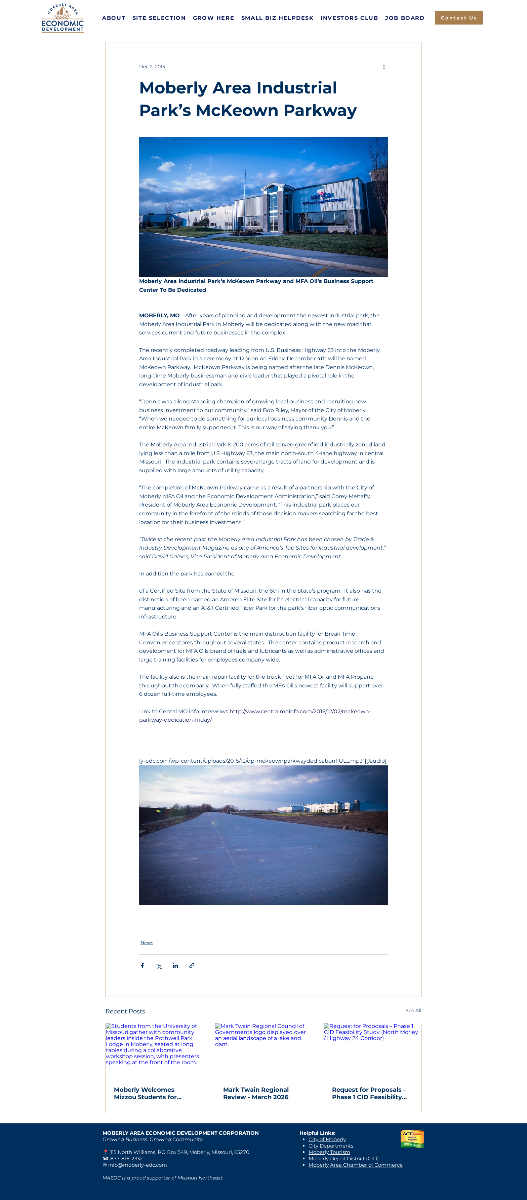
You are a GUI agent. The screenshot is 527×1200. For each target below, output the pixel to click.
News (146, 942)
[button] (114, 18)
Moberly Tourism (329, 1152)
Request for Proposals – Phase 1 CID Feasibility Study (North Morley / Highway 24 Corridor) (369, 1093)
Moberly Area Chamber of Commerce (356, 1165)
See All (413, 1010)
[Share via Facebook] (142, 965)
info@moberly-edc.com (137, 1165)
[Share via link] (192, 965)
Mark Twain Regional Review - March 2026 (256, 1093)
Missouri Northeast (199, 1178)
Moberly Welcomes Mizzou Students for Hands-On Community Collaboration (149, 1093)
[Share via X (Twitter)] (159, 965)
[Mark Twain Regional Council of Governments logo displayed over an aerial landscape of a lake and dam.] (263, 1050)
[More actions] (384, 67)
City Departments (331, 1146)
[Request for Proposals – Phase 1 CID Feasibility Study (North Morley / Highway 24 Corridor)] (372, 1050)
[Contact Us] (459, 18)
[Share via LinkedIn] (175, 965)
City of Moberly (327, 1139)
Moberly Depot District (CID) (344, 1158)
